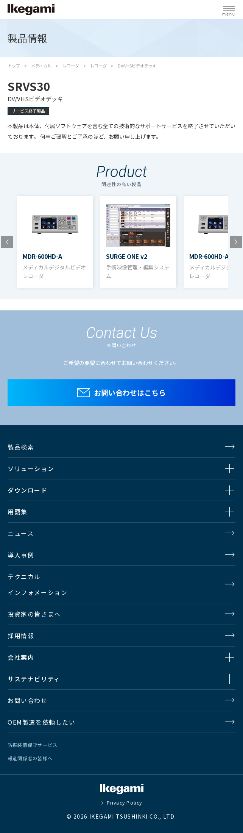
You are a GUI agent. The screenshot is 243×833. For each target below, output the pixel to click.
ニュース (21, 533)
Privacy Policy (124, 802)
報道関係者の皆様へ (30, 758)
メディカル (41, 66)
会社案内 (21, 657)
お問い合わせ (28, 700)
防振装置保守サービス (33, 745)
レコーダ (70, 66)
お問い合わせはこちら (130, 392)
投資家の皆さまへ (34, 613)
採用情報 (21, 635)
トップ (14, 66)
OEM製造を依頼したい (42, 722)
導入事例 (21, 554)
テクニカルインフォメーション (37, 584)
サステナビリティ (34, 678)
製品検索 (21, 446)
